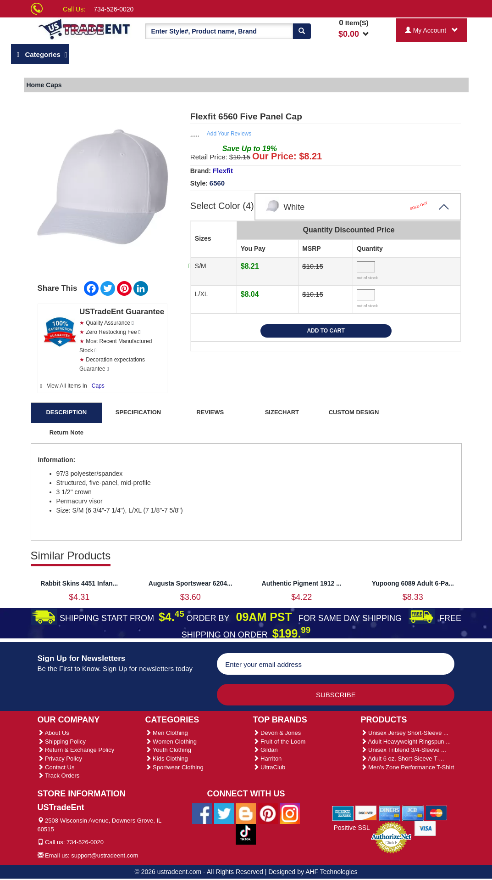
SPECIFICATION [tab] (138, 412)
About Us (53, 732)
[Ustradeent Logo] (85, 28)
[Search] (302, 31)
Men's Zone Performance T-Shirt (407, 767)
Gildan (265, 749)
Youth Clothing (168, 749)
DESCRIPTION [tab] (66, 412)
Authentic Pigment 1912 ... (302, 583)
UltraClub (269, 767)
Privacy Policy (60, 758)
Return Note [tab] (66, 432)
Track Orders (59, 775)
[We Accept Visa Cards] (425, 827)
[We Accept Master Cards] (436, 812)
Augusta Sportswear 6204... (190, 583)
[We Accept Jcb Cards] (413, 812)
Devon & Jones (277, 732)
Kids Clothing (166, 758)
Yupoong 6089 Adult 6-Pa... (413, 583)
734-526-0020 (113, 9)
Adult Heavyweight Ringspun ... (406, 741)
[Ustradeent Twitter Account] (224, 813)
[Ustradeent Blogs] (246, 813)
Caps (98, 386)
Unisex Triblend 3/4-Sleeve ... (403, 749)
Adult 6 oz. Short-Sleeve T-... (402, 758)
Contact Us (56, 767)
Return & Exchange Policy (76, 749)
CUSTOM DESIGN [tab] (354, 412)
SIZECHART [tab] (282, 412)
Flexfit (223, 171)
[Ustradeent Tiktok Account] (246, 833)
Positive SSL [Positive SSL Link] (351, 827)
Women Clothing (171, 741)
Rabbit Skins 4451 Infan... (79, 583)
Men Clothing (166, 732)
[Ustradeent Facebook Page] (202, 813)
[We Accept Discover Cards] (366, 812)
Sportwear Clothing (174, 767)
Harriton (267, 758)
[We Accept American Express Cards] (343, 812)
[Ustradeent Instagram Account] (290, 813)
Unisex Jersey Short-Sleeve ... (404, 732)
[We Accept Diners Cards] (389, 812)
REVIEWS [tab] (210, 412)
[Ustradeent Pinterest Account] (268, 813)
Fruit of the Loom (279, 741)
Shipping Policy (62, 741)
